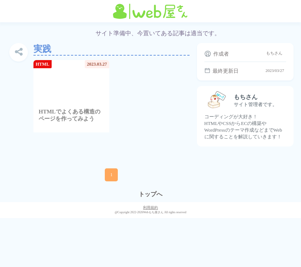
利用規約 (150, 207)
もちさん (274, 53)
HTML (42, 64)
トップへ (150, 194)
